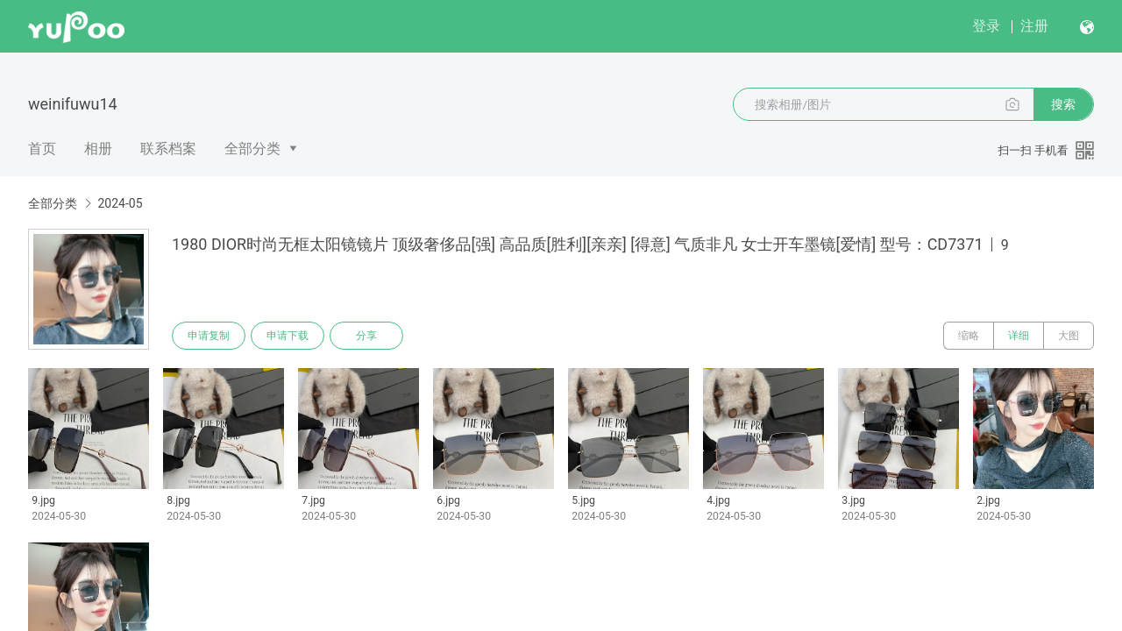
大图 (1068, 336)
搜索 (1063, 104)
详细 (1018, 336)
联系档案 (168, 148)
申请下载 (287, 336)
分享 (366, 336)
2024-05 (119, 203)
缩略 (968, 336)
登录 (986, 26)
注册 (1034, 26)
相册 (98, 148)
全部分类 (252, 148)
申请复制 (209, 336)
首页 (42, 148)
